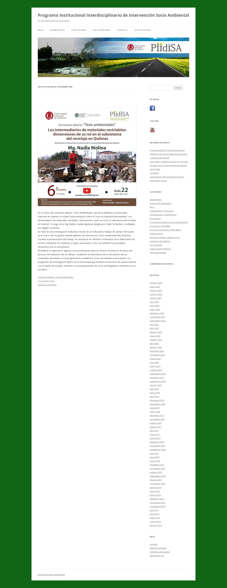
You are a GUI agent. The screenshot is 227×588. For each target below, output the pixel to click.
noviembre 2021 (157, 354)
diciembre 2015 (157, 464)
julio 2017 (154, 430)
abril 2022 (154, 343)
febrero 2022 (156, 347)
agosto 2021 (155, 358)
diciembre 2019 (157, 377)
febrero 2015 (156, 479)
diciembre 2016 (157, 442)
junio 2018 (154, 407)
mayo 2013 (155, 517)
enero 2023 (155, 335)
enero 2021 (155, 366)
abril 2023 (154, 328)
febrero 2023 (156, 332)
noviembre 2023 (157, 317)
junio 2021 (154, 362)
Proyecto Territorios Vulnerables (165, 229)
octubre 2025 (156, 282)
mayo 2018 (155, 411)
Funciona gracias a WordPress (51, 574)
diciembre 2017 (157, 415)
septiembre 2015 (158, 476)
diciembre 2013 (157, 498)
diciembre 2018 (157, 400)
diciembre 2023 (157, 313)
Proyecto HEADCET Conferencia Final (167, 150)
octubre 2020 (156, 370)
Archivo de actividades (160, 203)
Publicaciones (79, 30)
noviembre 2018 (157, 404)
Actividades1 (156, 199)
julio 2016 (154, 453)
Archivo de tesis (142, 30)
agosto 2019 (155, 385)
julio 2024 (154, 301)
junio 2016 (154, 457)
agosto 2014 (155, 487)
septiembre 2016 (158, 449)
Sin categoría (156, 245)
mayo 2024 (155, 309)
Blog (152, 207)
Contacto (122, 30)
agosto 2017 (155, 426)
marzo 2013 (155, 521)
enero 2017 (155, 438)
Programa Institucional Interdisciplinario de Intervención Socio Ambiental (113, 15)
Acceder (153, 544)
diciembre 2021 (157, 351)
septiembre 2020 (158, 373)
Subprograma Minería (160, 248)
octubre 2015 (156, 472)
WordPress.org (157, 555)
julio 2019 (154, 389)
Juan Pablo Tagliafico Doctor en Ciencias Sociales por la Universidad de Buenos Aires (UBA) (169, 165)
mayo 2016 (155, 461)
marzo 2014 (155, 495)
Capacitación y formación (162, 210)
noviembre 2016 (157, 445)
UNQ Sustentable (101, 30)
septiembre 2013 (158, 506)
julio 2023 (154, 324)
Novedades (155, 218)
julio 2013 (154, 510)
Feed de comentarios (160, 551)
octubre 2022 (156, 339)
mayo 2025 (155, 286)
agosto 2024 (155, 298)
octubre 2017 (156, 423)
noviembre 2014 (157, 483)
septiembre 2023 (158, 320)
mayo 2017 (155, 434)
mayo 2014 (155, 491)
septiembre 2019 (158, 381)
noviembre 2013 (157, 502)
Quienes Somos (57, 30)
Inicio (41, 30)
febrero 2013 (156, 525)
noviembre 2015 (157, 468)
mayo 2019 (155, 392)
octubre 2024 (156, 294)
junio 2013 (154, 514)
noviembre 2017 (157, 419)
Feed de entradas (158, 548)
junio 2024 (154, 305)
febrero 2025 (156, 290)
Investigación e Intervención (163, 214)
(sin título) (154, 173)
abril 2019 (154, 396)
